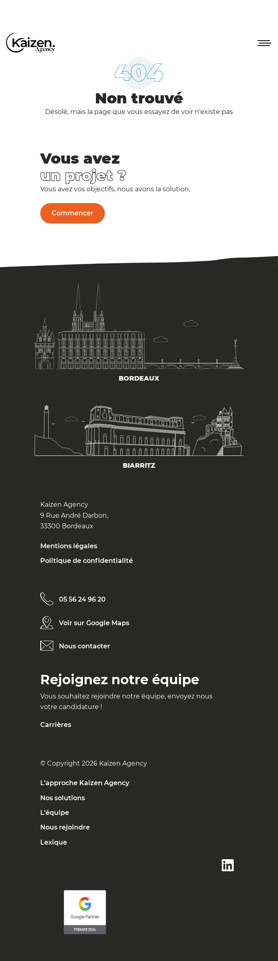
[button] (264, 42)
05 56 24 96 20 (82, 599)
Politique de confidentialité (86, 561)
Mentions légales (68, 546)
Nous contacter (84, 646)
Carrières (55, 725)
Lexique (53, 842)
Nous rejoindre (65, 827)
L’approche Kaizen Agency (84, 783)
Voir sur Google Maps (94, 623)
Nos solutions (62, 798)
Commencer (72, 213)
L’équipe (54, 813)
